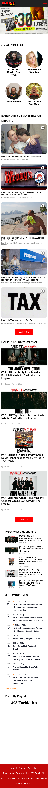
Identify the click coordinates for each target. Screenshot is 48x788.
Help (37, 778)
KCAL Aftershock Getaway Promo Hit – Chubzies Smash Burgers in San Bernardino (27, 607)
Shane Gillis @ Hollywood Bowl (26, 639)
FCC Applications (25, 778)
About (14, 768)
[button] (3, 21)
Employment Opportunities (16, 773)
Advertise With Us (24, 784)
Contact (22, 768)
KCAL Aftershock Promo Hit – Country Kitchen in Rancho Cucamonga (25, 680)
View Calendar (11, 689)
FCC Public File (8, 778)
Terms (44, 778)
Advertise (32, 768)
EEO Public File (37, 773)
